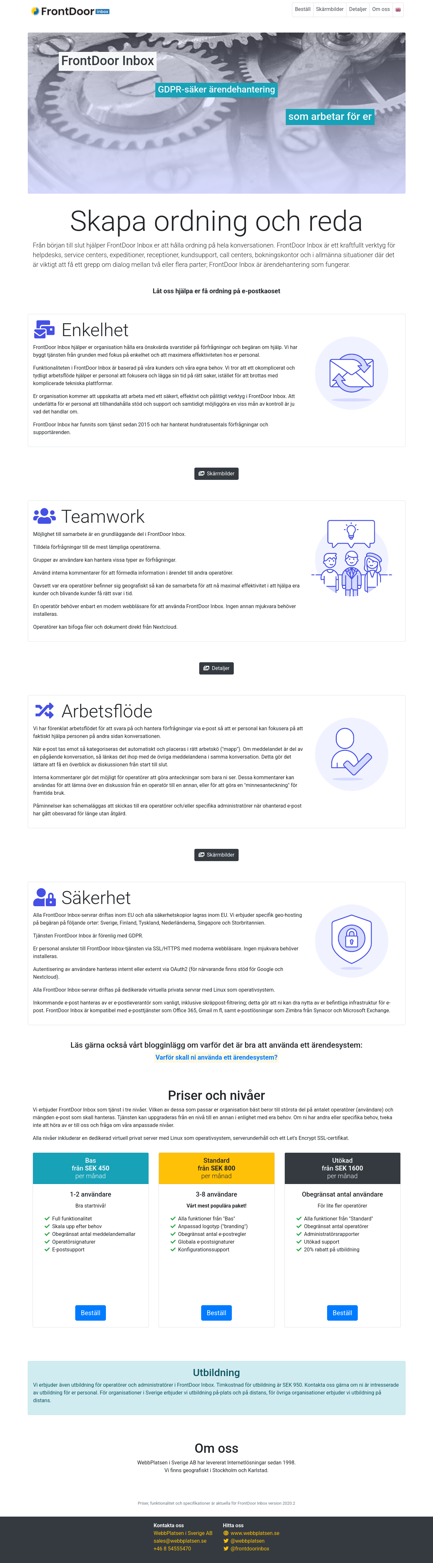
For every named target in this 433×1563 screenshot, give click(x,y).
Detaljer (358, 9)
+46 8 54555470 (172, 1549)
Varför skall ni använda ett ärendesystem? (217, 1057)
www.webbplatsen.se (255, 1533)
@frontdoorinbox (250, 1549)
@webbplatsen (247, 1541)
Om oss (381, 9)
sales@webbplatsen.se (180, 1541)
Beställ (302, 9)
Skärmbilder (330, 9)
